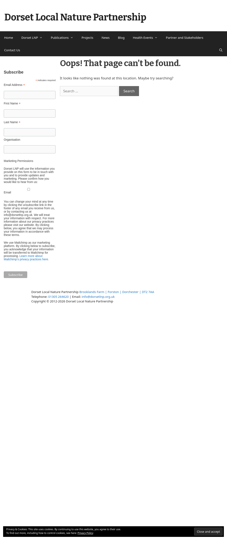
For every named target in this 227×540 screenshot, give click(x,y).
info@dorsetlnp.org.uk (98, 296)
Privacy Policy (85, 533)
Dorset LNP (34, 37)
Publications (64, 37)
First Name (12, 103)
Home (8, 37)
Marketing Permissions (18, 161)
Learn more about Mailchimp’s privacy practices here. (26, 257)
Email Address (14, 85)
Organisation (12, 139)
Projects (87, 37)
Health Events (147, 37)
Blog (121, 37)
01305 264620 (58, 296)
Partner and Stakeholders (184, 37)
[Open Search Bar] (221, 50)
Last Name (12, 122)
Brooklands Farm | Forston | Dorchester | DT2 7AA (116, 292)
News (106, 37)
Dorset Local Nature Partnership (75, 17)
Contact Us (12, 50)
